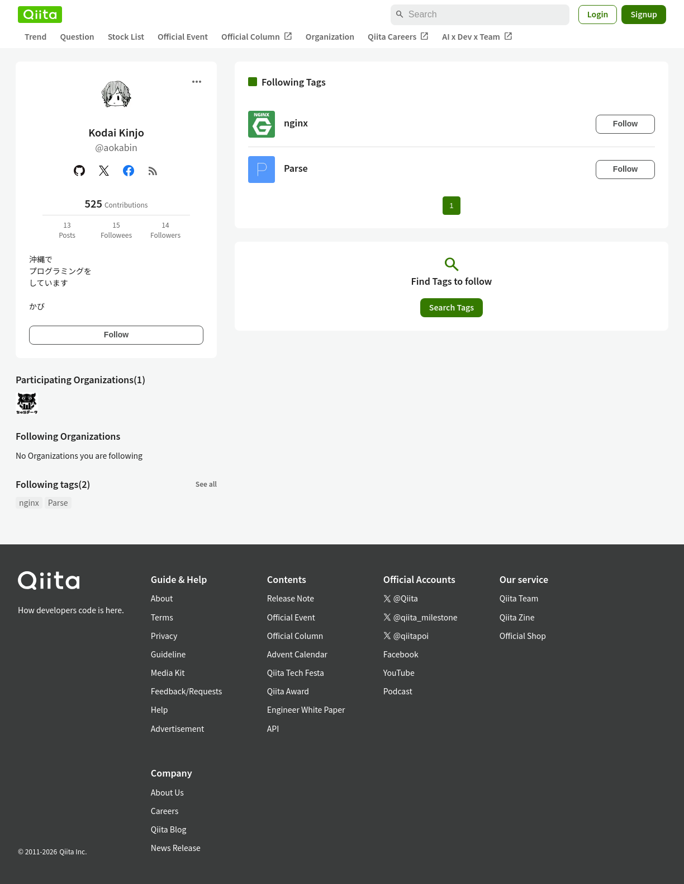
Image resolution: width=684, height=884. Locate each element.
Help (159, 709)
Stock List (126, 36)
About (162, 598)
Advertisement (178, 728)
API (273, 728)
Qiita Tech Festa (295, 672)
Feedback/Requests (186, 691)
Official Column (256, 37)
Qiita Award (288, 691)
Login (598, 14)
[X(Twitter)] (104, 170)
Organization (330, 36)
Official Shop (523, 635)
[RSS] (153, 170)
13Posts (67, 229)
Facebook (401, 654)
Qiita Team (519, 598)
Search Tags (451, 307)
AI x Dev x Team (477, 37)
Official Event (183, 36)
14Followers (165, 229)
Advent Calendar (297, 654)
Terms (162, 617)
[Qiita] (40, 14)
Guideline (168, 654)
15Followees (116, 229)
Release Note (290, 598)
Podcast (397, 691)
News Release (176, 847)
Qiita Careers (398, 37)
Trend (35, 36)
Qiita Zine (517, 617)
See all (206, 483)
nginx (29, 502)
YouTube (399, 672)
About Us (167, 792)
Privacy (164, 635)
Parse (58, 502)
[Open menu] (197, 81)
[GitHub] (79, 170)
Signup (643, 14)
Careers (164, 810)
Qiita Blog (169, 829)
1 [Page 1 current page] (451, 205)
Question (77, 36)
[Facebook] (128, 170)
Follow (116, 334)
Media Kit (168, 672)
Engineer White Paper (306, 709)
